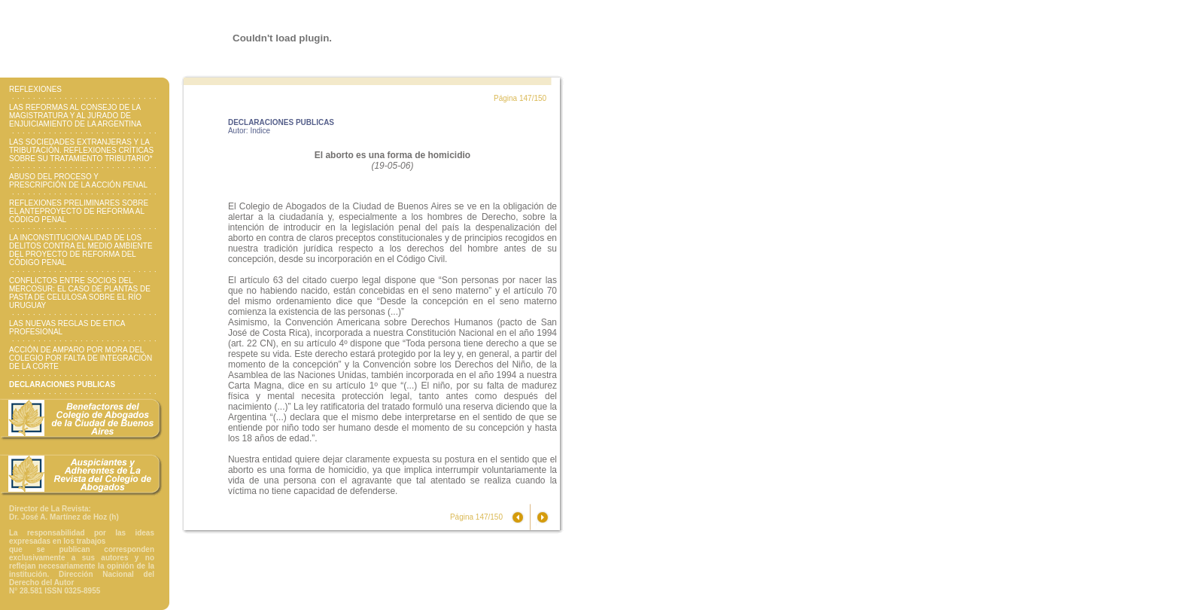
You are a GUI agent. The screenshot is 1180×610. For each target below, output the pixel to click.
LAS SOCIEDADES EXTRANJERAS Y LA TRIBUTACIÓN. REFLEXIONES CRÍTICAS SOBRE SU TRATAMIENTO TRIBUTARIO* (81, 150)
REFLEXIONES (35, 89)
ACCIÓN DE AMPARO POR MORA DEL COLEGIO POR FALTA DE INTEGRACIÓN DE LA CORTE (80, 358)
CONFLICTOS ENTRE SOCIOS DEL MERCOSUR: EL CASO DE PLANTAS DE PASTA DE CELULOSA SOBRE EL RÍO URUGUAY (80, 293)
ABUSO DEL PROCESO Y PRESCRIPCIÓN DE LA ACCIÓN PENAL (78, 180)
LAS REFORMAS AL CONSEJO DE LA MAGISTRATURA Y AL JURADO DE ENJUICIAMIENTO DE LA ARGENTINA (75, 115)
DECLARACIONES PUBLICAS (62, 384)
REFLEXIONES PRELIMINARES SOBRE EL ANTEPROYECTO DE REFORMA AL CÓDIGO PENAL (78, 211)
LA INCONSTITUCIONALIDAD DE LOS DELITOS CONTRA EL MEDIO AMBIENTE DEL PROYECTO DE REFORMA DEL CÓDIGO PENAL (81, 250)
